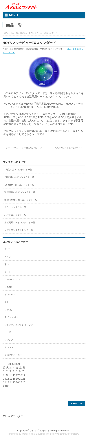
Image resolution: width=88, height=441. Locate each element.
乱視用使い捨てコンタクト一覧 (19, 192)
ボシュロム (9, 294)
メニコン (8, 287)
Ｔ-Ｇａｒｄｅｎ (12, 317)
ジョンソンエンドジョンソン (18, 324)
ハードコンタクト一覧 (15, 215)
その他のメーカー (13, 355)
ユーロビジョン (12, 279)
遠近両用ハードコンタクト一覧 (19, 222)
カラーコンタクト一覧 (15, 207)
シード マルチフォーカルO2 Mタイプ (22, 148)
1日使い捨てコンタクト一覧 (18, 169)
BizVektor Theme (44, 434)
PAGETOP (76, 403)
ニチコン (8, 309)
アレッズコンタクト (40, 430)
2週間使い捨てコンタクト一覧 (19, 177)
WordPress (27, 434)
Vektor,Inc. (61, 434)
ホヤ (6, 302)
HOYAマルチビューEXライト (69, 148)
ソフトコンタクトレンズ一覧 (18, 230)
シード (7, 332)
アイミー (8, 249)
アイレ (7, 256)
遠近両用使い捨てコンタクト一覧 (20, 200)
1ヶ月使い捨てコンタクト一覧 (19, 185)
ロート (7, 272)
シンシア (8, 339)
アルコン (8, 347)
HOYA (68, 49)
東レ (6, 264)
